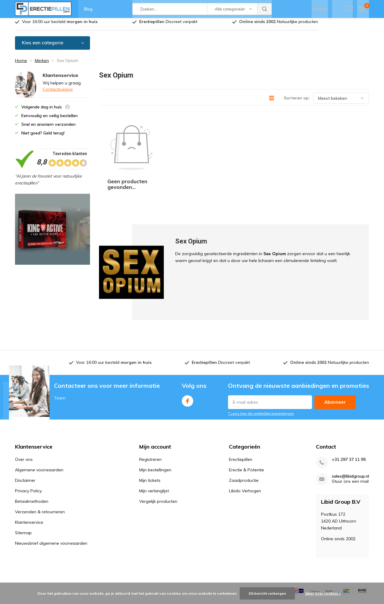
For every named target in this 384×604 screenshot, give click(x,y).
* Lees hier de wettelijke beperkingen (261, 378)
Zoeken (264, 9)
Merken (42, 65)
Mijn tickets (149, 444)
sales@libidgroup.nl (350, 440)
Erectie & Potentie (246, 434)
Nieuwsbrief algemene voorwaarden (51, 507)
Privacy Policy (28, 455)
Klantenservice (29, 486)
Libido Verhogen (245, 455)
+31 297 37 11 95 (349, 423)
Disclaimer (25, 444)
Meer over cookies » (323, 593)
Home (21, 65)
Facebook (187, 364)
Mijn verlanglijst (154, 455)
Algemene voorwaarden (39, 434)
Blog (88, 9)
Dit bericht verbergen (267, 593)
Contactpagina (58, 93)
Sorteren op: (297, 102)
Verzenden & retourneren (40, 476)
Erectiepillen (240, 423)
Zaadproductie (244, 444)
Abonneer (335, 366)
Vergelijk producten (158, 465)
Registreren (150, 423)
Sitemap (23, 497)
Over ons (24, 423)
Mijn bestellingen (155, 434)
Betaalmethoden (31, 465)
